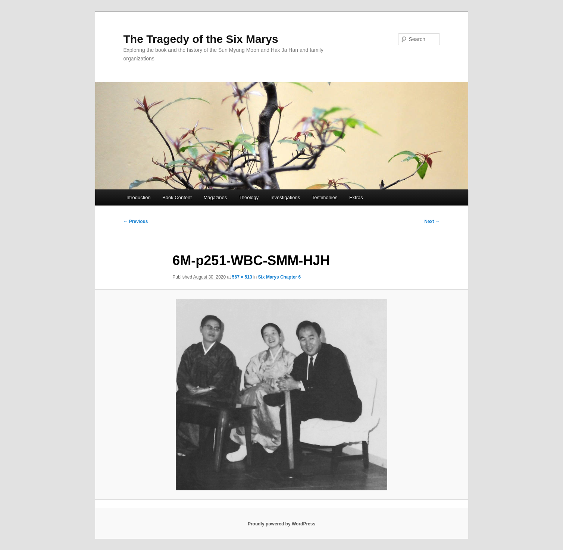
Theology (249, 197)
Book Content (177, 197)
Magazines (215, 197)
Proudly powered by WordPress (281, 524)
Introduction (138, 197)
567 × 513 (242, 277)
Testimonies (325, 197)
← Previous (135, 221)
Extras (356, 197)
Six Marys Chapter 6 (279, 277)
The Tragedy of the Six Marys (200, 39)
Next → (432, 221)
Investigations (285, 197)
